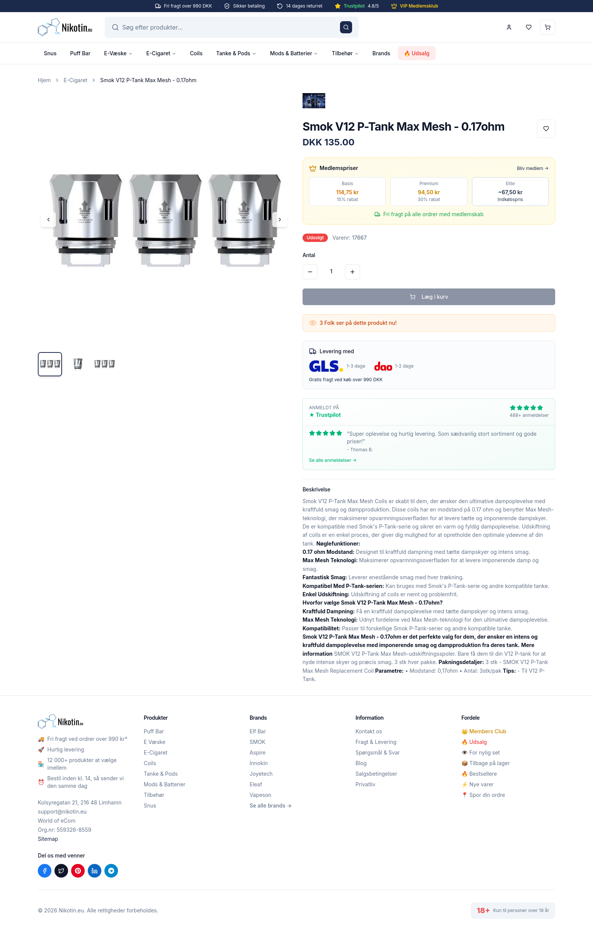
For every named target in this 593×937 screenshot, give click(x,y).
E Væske (154, 742)
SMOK (257, 742)
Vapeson (261, 795)
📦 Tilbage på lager (485, 763)
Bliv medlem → (533, 168)
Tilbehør (345, 53)
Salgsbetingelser (376, 773)
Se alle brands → (271, 805)
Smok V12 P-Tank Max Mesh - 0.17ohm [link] (148, 80)
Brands (381, 53)
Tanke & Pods (236, 53)
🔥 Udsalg (417, 53)
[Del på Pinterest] (78, 871)
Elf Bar (258, 731)
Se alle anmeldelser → (333, 460)
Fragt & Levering (375, 742)
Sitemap (48, 839)
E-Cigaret (161, 53)
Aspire (257, 752)
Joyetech (261, 773)
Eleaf (256, 784)
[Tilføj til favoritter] (546, 129)
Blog (361, 763)
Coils (196, 53)
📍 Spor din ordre (483, 795)
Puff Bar (80, 53)
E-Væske (118, 53)
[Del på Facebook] (44, 871)
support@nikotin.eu (62, 811)
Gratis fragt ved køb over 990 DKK (346, 379)
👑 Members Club (483, 731)
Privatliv (365, 784)
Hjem (44, 80)
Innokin (259, 763)
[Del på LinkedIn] (94, 871)
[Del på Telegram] (111, 871)
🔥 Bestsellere (479, 773)
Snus (50, 53)
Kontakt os (368, 731)
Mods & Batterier (294, 53)
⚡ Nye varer (477, 784)
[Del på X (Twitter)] (61, 871)
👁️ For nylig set (480, 752)
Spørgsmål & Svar (377, 752)
